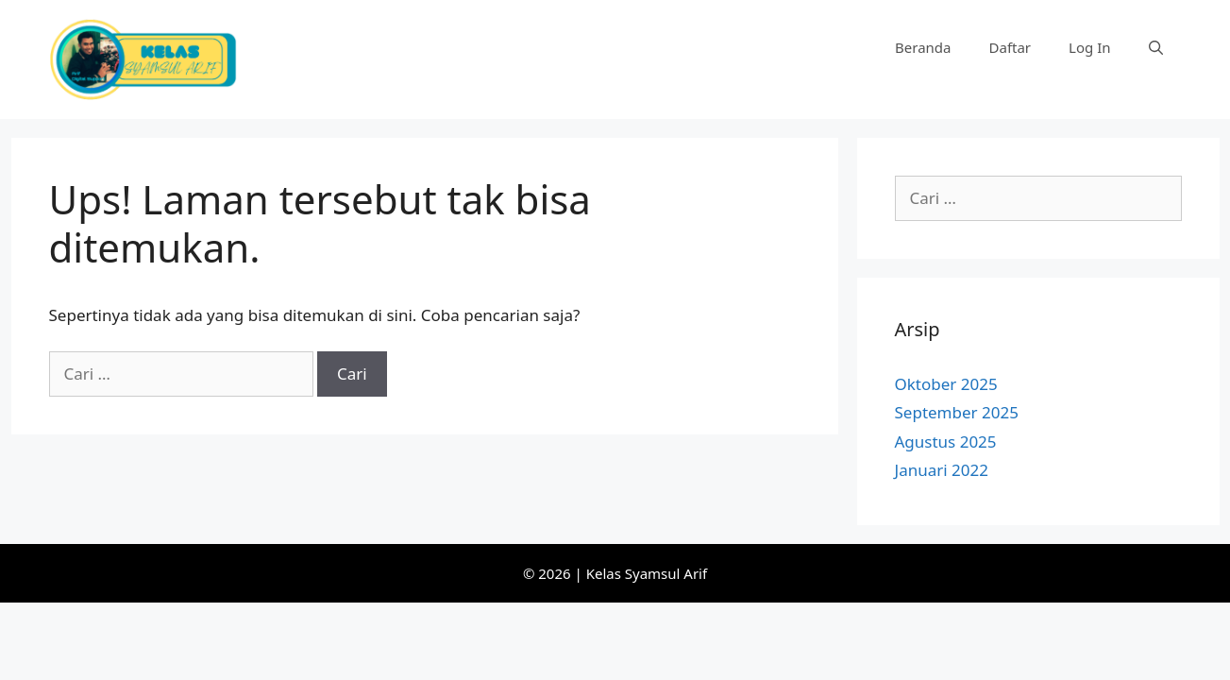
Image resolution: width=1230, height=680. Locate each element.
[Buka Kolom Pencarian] (1156, 47)
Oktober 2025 (946, 384)
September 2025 (957, 412)
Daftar (1010, 47)
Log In (1089, 47)
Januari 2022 (941, 470)
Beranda (923, 47)
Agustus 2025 (946, 441)
